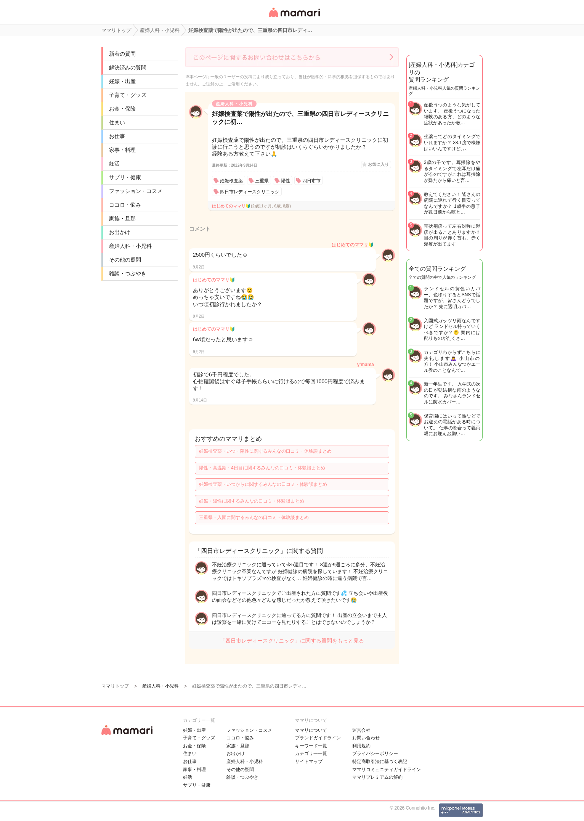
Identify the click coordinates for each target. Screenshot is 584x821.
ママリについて (311, 730)
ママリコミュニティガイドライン (386, 769)
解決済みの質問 (127, 67)
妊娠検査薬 (231, 180)
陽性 (285, 180)
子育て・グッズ (127, 95)
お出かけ (119, 232)
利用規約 (361, 746)
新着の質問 (122, 54)
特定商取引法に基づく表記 (379, 761)
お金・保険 (122, 109)
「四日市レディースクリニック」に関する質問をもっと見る (292, 641)
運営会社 (361, 730)
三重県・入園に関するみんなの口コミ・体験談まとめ (254, 517)
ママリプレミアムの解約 (377, 777)
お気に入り (378, 164)
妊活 (114, 164)
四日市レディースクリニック (249, 191)
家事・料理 (122, 150)
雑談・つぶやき (127, 273)
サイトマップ (308, 761)
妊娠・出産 (122, 81)
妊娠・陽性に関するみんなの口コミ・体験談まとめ (251, 501)
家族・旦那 (122, 218)
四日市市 (311, 180)
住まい (117, 122)
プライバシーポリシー (375, 753)
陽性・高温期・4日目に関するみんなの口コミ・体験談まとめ (262, 468)
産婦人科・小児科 (130, 246)
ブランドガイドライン (318, 738)
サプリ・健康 (125, 177)
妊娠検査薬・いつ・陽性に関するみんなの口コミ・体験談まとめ (265, 451)
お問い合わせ (366, 738)
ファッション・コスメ (135, 191)
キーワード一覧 (311, 746)
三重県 (262, 180)
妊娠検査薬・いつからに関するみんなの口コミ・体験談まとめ (263, 484)
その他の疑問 (125, 260)
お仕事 (117, 136)
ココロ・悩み (125, 205)
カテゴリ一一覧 (311, 753)
